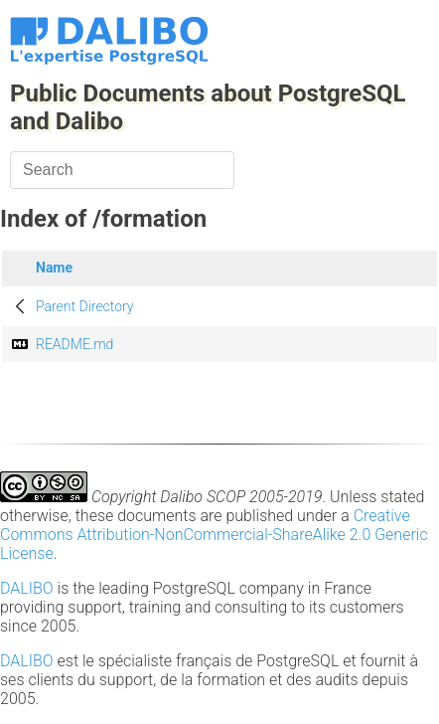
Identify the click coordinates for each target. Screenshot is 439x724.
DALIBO (27, 588)
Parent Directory (85, 306)
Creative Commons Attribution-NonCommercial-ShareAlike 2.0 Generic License (214, 534)
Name (54, 267)
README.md (74, 344)
